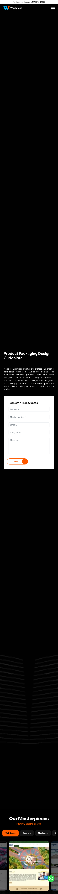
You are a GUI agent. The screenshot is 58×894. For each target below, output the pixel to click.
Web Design (10, 833)
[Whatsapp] (51, 878)
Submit (20, 461)
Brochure (27, 833)
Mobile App (43, 833)
